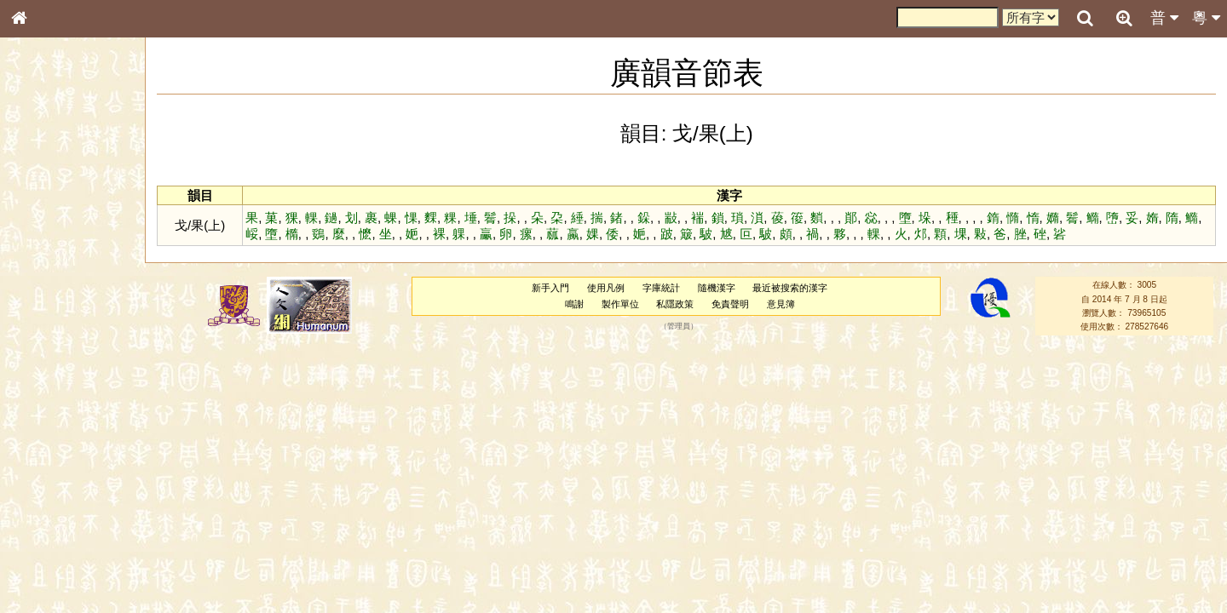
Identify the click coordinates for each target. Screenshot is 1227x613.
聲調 (81, 448)
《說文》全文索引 (62, 524)
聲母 (34, 448)
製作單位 (620, 304)
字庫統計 (662, 288)
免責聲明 (731, 304)
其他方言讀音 (52, 478)
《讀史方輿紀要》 (62, 539)
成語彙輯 (41, 554)
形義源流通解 (52, 289)
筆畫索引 (41, 243)
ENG (75, 187)
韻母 (58, 448)
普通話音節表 (52, 463)
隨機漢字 (716, 288)
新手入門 (551, 288)
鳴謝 (575, 304)
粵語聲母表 (46, 349)
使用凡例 (606, 288)
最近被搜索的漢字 (790, 288)
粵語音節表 (46, 334)
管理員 (679, 327)
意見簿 (782, 304)
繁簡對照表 (46, 570)
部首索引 (41, 227)
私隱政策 (675, 304)
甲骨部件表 (46, 258)
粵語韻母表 (46, 365)
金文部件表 (46, 274)
